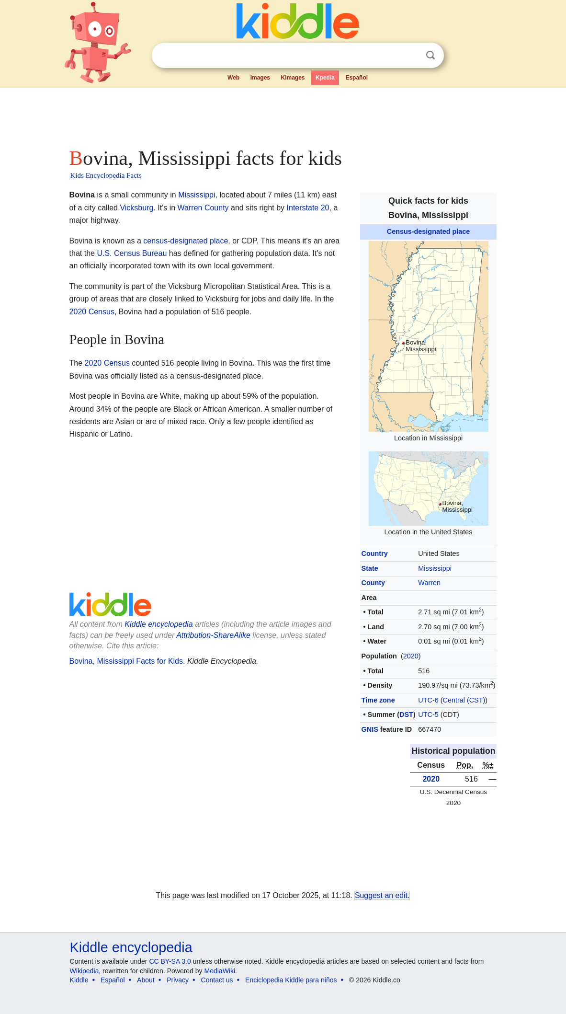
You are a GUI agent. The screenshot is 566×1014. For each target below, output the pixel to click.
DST (406, 714)
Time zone (378, 700)
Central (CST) (464, 700)
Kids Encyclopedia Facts (106, 175)
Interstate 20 (308, 208)
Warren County (203, 208)
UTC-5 (428, 714)
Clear (411, 55)
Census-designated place (428, 231)
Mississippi (435, 568)
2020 (411, 656)
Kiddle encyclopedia (158, 624)
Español (356, 77)
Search (430, 55)
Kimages (293, 77)
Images (260, 77)
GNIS (370, 729)
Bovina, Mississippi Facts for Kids (126, 661)
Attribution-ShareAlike (213, 635)
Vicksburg (136, 208)
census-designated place (185, 241)
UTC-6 (428, 700)
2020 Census (91, 312)
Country (375, 553)
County (373, 583)
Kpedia (325, 77)
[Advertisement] (282, 115)
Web (233, 77)
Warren (429, 583)
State (370, 568)
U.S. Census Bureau (132, 253)
